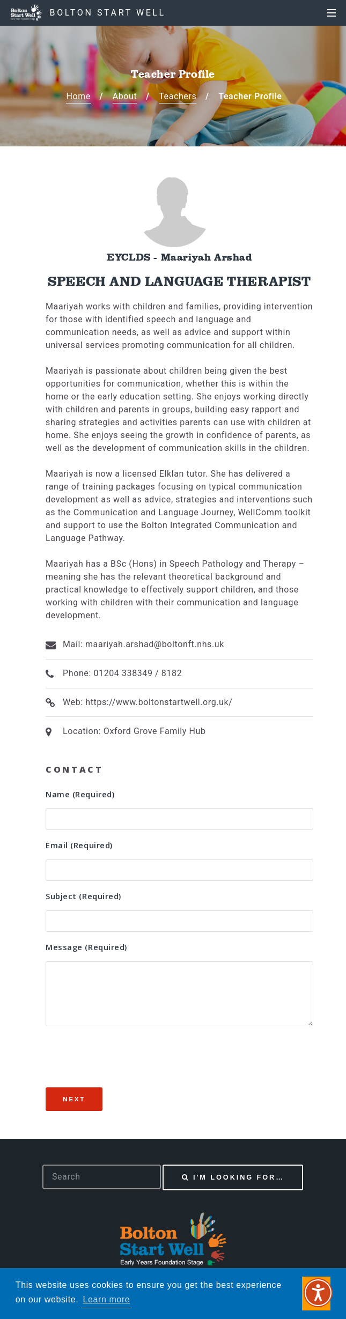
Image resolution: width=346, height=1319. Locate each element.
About (125, 96)
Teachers (177, 96)
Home (78, 96)
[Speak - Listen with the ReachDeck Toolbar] (318, 1292)
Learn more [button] (106, 1299)
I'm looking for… (238, 1177)
